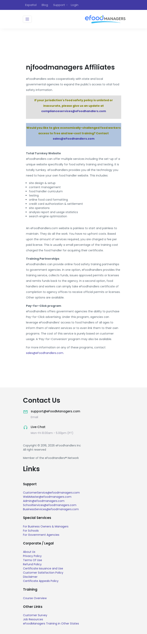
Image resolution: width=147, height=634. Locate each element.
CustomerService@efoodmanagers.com (51, 493)
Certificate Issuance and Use (43, 568)
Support (59, 5)
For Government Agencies (41, 535)
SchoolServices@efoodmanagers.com (49, 505)
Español (31, 5)
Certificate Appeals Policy (41, 581)
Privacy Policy (32, 556)
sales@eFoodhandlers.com (73, 139)
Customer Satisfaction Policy (43, 573)
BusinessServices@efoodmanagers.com (51, 509)
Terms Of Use (32, 560)
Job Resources (33, 619)
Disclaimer (30, 577)
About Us (29, 552)
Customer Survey (35, 615)
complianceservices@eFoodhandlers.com (73, 111)
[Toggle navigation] (27, 19)
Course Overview (35, 598)
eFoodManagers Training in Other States (51, 623)
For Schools (31, 530)
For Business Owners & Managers (45, 526)
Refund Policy (32, 564)
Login (74, 5)
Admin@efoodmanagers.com (43, 501)
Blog (45, 5)
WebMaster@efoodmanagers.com (47, 497)
